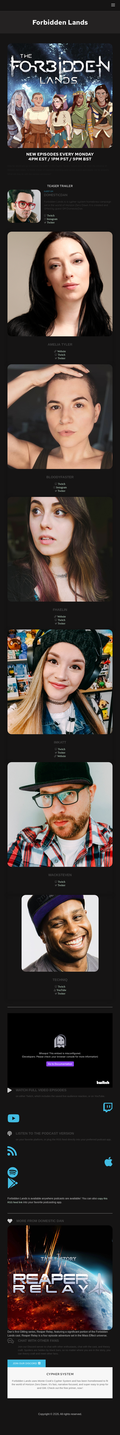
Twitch (51, 217)
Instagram (52, 220)
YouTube (61, 998)
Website (61, 354)
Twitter (51, 224)
